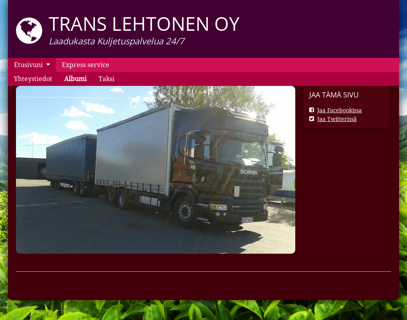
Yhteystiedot (33, 78)
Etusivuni (28, 64)
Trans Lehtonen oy (144, 23)
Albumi (75, 78)
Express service (85, 64)
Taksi (107, 78)
